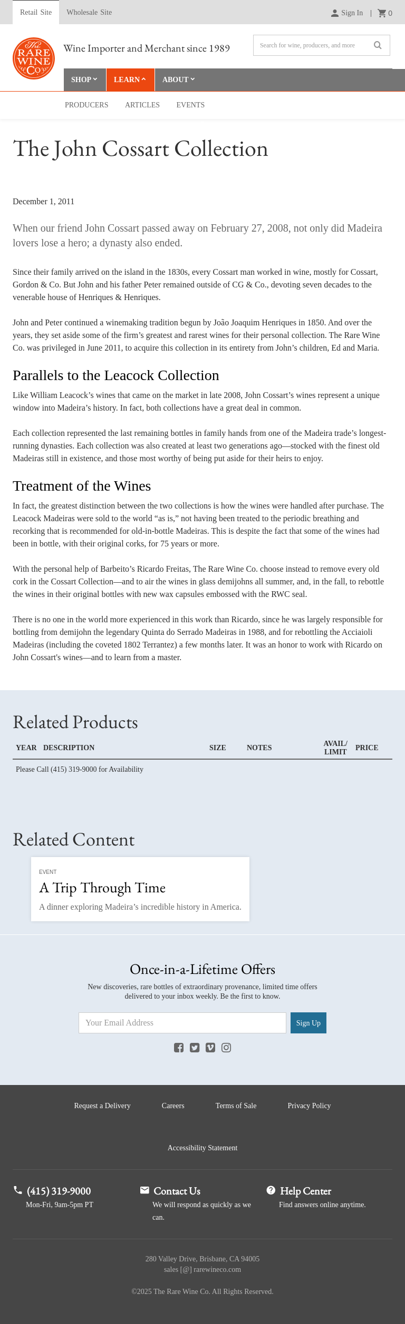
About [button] (175, 80)
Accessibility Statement (203, 1148)
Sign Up (308, 1023)
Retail (36, 12)
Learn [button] (127, 80)
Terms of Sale (236, 1106)
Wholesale (89, 12)
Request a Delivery (102, 1106)
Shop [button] (81, 80)
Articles (142, 105)
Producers (86, 105)
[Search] (321, 45)
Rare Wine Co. (34, 58)
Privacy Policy (309, 1106)
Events (191, 105)
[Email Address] (182, 1022)
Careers (173, 1106)
